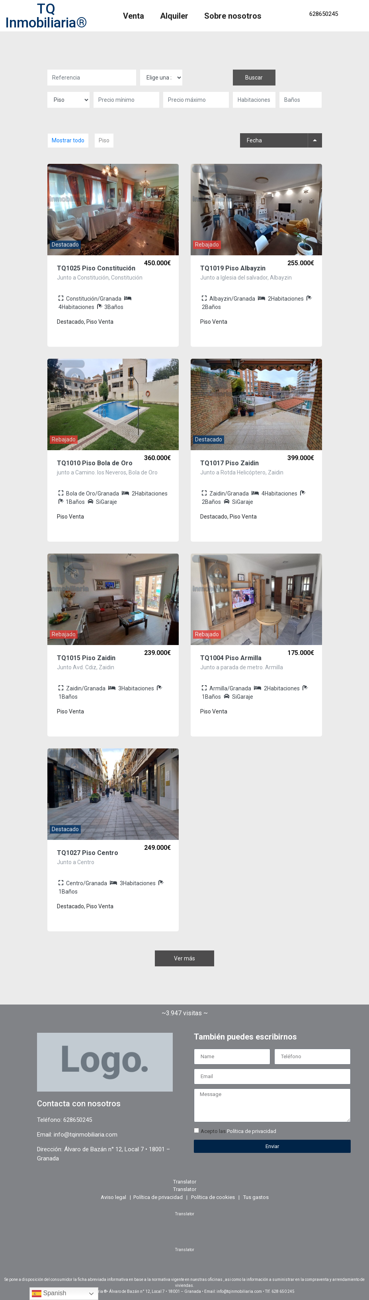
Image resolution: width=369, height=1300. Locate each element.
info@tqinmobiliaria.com (85, 1134)
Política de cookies (213, 1197)
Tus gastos (256, 1197)
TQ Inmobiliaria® (46, 16)
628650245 (323, 13)
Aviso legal (113, 1197)
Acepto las (238, 1131)
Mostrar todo (68, 140)
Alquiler (174, 16)
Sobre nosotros (233, 16)
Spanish (49, 1293)
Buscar (254, 77)
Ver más (184, 958)
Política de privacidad (251, 1131)
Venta (133, 16)
